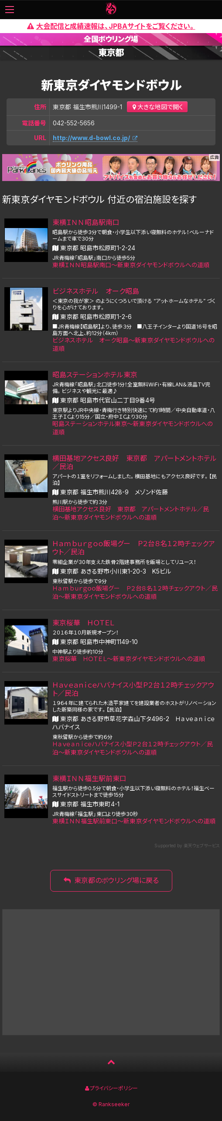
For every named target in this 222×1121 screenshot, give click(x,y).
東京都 (111, 52)
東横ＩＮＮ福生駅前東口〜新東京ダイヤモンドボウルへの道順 (133, 821)
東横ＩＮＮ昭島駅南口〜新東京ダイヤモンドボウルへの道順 (130, 265)
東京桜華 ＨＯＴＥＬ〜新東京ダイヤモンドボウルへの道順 (128, 658)
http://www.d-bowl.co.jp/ (91, 137)
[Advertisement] (111, 972)
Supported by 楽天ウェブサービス (187, 845)
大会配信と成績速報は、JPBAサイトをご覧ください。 (111, 26)
